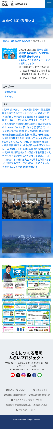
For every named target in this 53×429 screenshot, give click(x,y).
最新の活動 (42, 49)
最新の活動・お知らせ (20, 40)
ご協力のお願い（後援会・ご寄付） (28, 400)
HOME (11, 389)
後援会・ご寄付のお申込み (19, 405)
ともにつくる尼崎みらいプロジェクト (26, 355)
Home (6, 40)
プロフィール (25, 389)
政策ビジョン (41, 389)
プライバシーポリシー (28, 410)
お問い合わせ (42, 405)
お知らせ (9, 96)
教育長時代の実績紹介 (16, 394)
